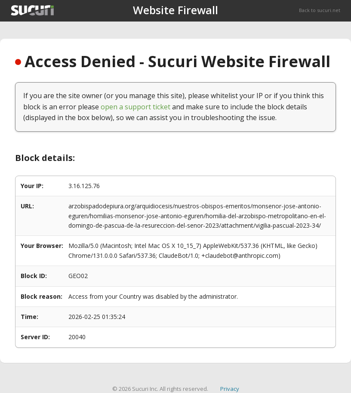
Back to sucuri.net (319, 10)
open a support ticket (135, 106)
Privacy (229, 389)
